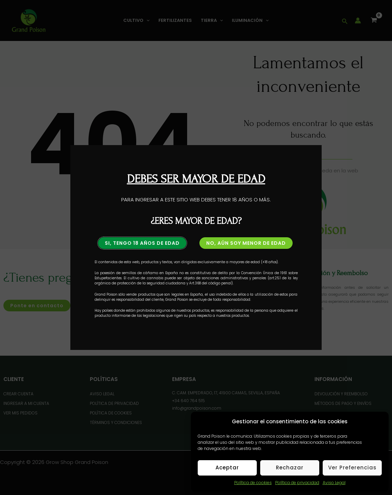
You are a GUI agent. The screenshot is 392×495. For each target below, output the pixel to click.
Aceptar (227, 467)
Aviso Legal (334, 482)
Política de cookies (253, 482)
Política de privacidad (297, 482)
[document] (196, 247)
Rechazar (290, 467)
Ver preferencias (352, 467)
